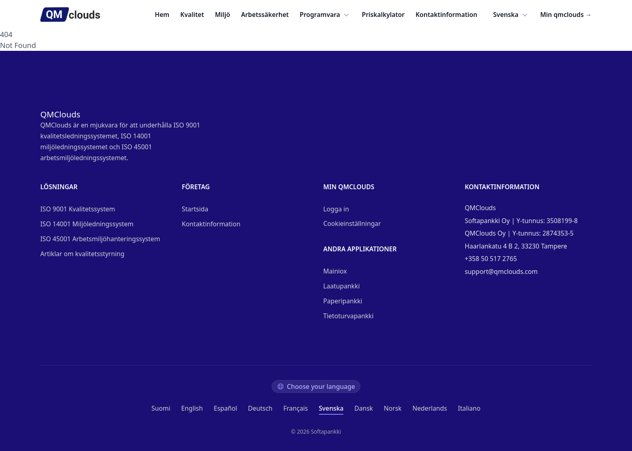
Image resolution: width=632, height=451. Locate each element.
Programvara (325, 14)
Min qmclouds (566, 14)
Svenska (511, 14)
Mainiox (335, 271)
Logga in (336, 209)
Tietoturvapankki (348, 315)
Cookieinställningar (352, 223)
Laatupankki (341, 286)
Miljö (222, 14)
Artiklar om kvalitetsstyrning (82, 253)
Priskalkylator (383, 14)
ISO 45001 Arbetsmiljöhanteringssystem (100, 238)
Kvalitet (192, 14)
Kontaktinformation (446, 14)
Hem (162, 14)
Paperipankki (342, 300)
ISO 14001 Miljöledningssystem (86, 223)
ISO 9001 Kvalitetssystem (77, 209)
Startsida (195, 209)
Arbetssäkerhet (265, 14)
